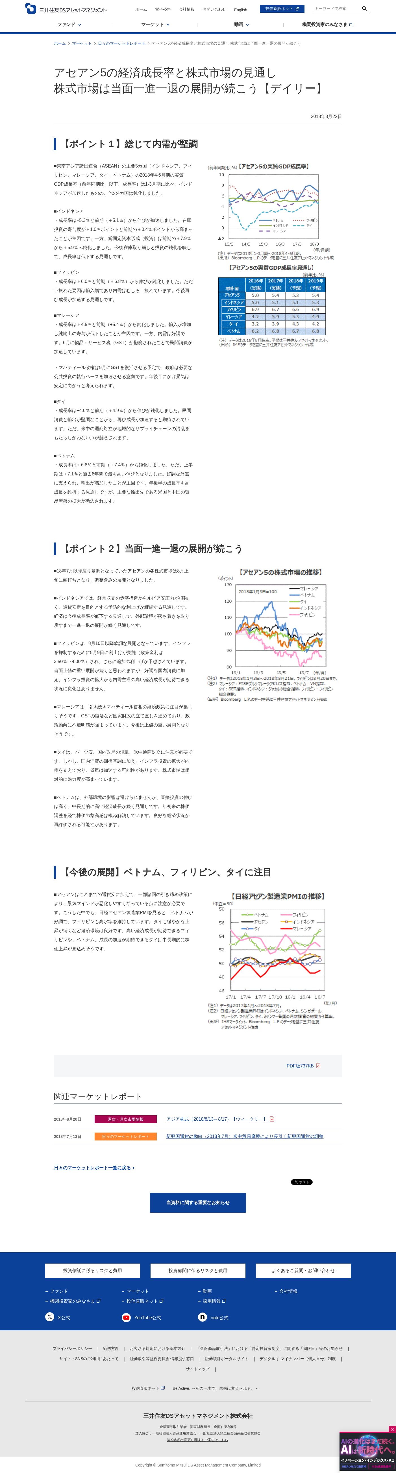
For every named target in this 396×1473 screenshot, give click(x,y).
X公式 (64, 1317)
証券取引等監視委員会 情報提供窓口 (162, 1358)
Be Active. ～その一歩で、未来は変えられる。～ (215, 1388)
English (240, 10)
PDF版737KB (300, 1066)
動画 (207, 1291)
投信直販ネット (279, 8)
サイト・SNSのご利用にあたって (89, 1358)
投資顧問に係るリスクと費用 (198, 1270)
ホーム (141, 9)
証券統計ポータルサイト (227, 1358)
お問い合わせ (214, 9)
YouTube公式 (147, 1317)
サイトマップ (198, 1369)
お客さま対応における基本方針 (157, 1348)
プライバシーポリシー (72, 1348)
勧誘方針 (111, 1348)
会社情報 (187, 9)
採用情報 (212, 1301)
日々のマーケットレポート (121, 43)
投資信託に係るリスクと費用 (92, 1270)
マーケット (82, 43)
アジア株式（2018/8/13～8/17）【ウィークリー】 (216, 1119)
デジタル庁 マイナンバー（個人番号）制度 (298, 1358)
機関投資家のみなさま (72, 1301)
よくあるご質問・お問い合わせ (303, 1270)
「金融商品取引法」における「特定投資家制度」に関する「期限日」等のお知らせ (269, 1348)
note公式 (220, 1317)
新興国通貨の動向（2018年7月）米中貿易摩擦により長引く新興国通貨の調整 (245, 1136)
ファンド (59, 1291)
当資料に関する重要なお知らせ (198, 1202)
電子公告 (163, 9)
